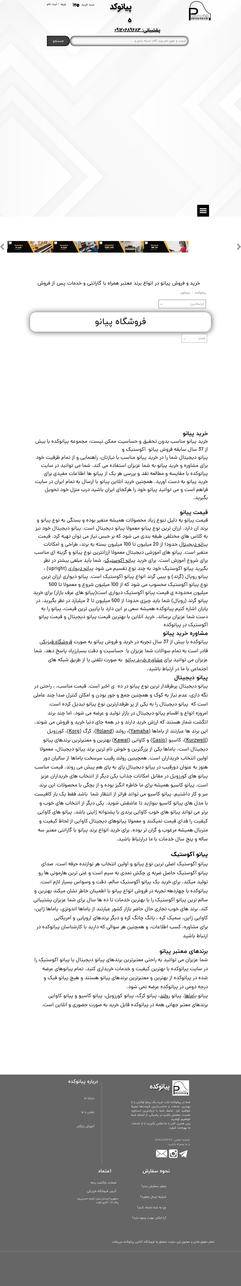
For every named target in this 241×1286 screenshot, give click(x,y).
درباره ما (89, 1098)
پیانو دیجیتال (193, 545)
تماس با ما (87, 1112)
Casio (158, 741)
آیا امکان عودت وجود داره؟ (149, 1218)
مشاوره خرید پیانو (143, 660)
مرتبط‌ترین (197, 304)
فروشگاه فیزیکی (56, 642)
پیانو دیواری (81, 569)
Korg (74, 732)
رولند (165, 996)
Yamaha (139, 732)
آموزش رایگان (85, 1126)
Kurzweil (196, 741)
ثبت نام (52, 4)
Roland (104, 732)
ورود (63, 4)
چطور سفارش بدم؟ (153, 1186)
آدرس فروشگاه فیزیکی (101, 1191)
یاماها (190, 996)
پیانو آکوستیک (119, 561)
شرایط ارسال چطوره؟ (153, 1197)
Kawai (121, 741)
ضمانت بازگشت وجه (103, 1183)
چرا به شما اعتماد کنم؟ (151, 1208)
